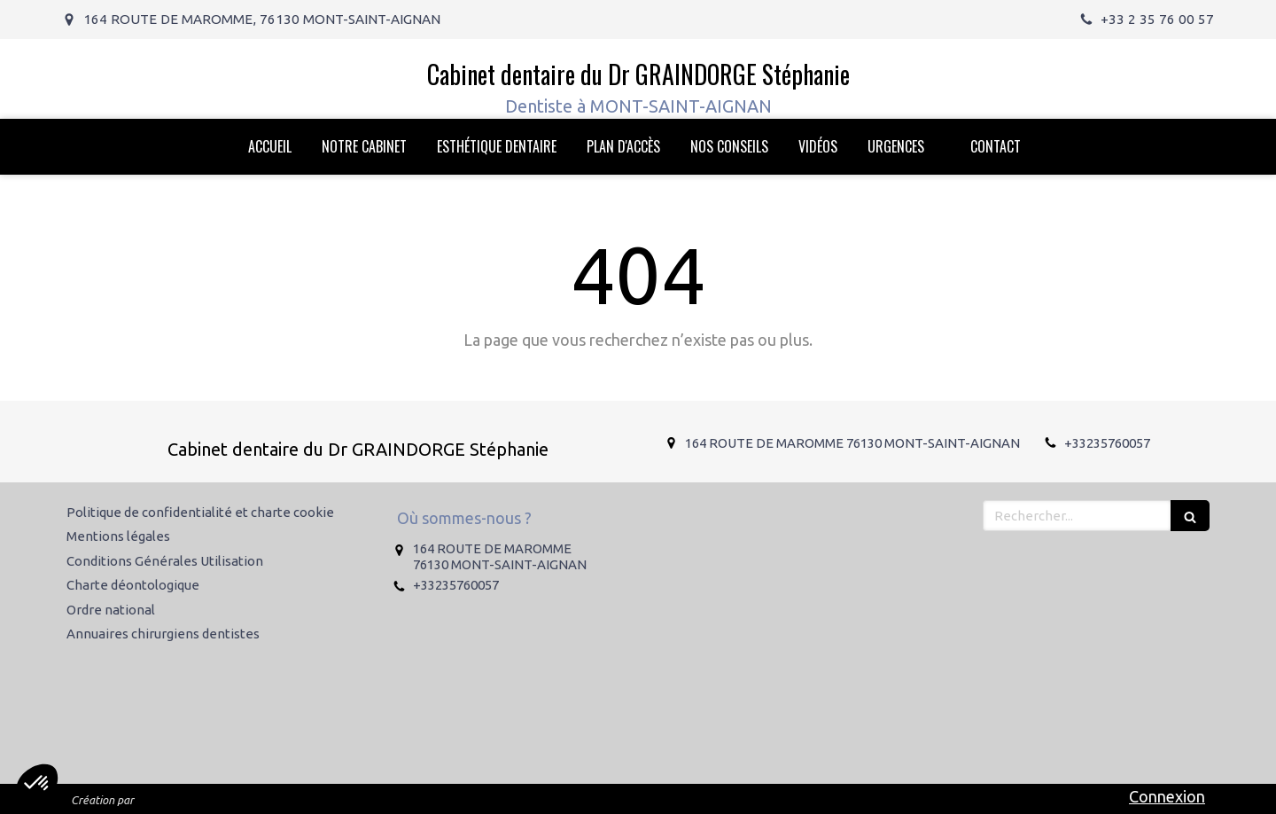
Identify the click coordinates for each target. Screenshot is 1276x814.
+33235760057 (1107, 442)
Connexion (1167, 796)
